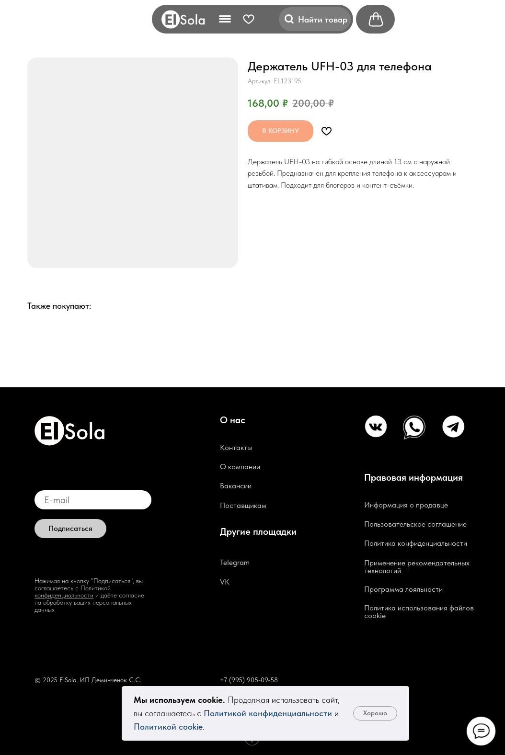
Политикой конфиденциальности (268, 713)
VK (225, 581)
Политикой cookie (168, 726)
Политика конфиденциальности (415, 543)
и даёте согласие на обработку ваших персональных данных (89, 602)
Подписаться (70, 528)
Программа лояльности (403, 589)
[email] (92, 499)
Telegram (235, 562)
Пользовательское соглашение (415, 524)
